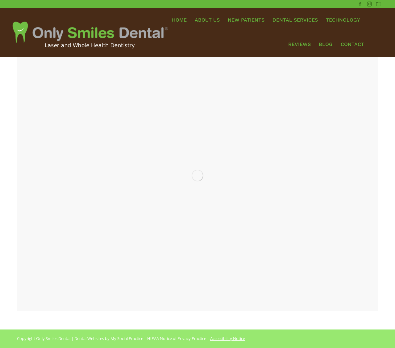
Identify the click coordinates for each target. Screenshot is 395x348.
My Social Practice (126, 338)
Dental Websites (89, 338)
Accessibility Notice (227, 338)
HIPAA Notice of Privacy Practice (176, 338)
